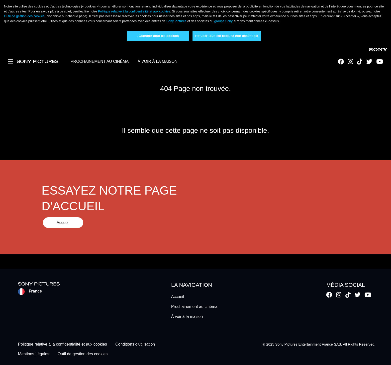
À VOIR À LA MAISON (158, 61)
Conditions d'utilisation (135, 344)
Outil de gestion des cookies (24, 16)
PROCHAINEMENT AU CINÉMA (100, 61)
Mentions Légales (33, 354)
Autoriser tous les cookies (158, 36)
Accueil (63, 222)
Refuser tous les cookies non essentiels (226, 36)
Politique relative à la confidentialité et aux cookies (134, 11)
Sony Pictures (176, 21)
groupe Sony (223, 21)
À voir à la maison (187, 316)
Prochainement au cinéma (194, 306)
